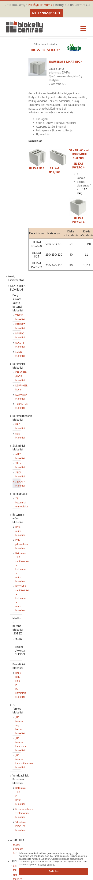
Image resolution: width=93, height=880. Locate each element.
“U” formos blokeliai (18, 708)
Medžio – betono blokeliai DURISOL (20, 646)
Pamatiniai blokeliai (19, 666)
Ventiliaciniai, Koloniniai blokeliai (20, 779)
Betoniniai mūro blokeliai (18, 518)
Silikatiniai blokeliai (19, 447)
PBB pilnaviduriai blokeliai (21, 544)
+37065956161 (48, 13)
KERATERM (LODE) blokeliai (21, 376)
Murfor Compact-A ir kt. (18, 849)
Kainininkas (35, 141)
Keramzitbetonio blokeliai (22, 417)
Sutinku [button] (54, 871)
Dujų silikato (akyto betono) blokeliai (18, 302)
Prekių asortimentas (16, 278)
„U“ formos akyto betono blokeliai (20, 725)
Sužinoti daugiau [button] (46, 864)
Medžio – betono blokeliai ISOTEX (18, 625)
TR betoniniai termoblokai (21, 502)
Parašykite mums (40, 4)
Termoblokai (20, 493)
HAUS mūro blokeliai (20, 531)
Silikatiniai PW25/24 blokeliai (20, 826)
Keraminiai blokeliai (19, 365)
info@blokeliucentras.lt (72, 4)
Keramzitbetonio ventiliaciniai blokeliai (24, 813)
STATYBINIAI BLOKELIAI (18, 287)
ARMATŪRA (17, 840)
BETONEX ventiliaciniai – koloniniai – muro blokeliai (22, 598)
